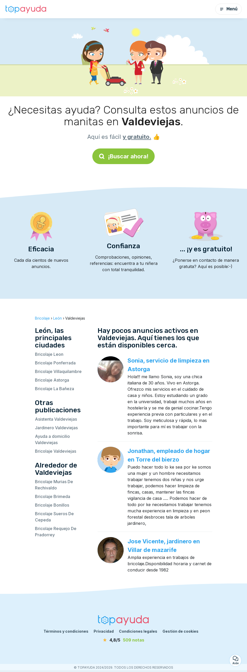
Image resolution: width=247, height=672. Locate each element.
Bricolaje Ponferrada (55, 362)
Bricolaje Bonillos (52, 505)
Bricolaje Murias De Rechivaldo (54, 484)
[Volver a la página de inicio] (26, 9)
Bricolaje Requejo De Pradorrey (55, 531)
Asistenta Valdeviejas (56, 419)
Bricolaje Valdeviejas (55, 451)
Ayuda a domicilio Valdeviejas (52, 439)
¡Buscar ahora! (123, 156)
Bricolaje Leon (49, 354)
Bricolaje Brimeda (52, 496)
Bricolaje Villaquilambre (58, 371)
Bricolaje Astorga (52, 380)
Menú (228, 9)
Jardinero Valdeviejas (56, 427)
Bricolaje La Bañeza (54, 388)
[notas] (124, 640)
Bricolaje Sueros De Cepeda (54, 516)
